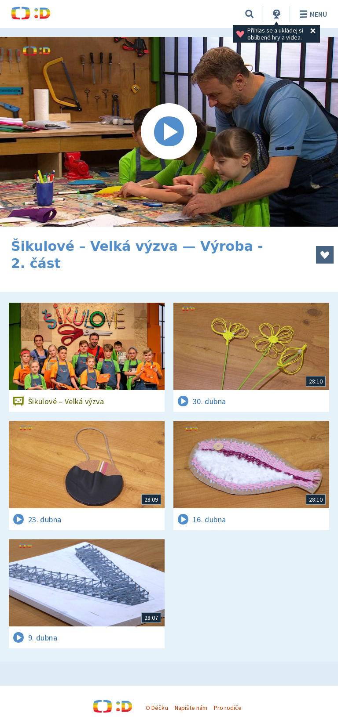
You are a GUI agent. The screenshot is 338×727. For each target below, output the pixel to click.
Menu (312, 14)
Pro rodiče (228, 708)
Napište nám (191, 708)
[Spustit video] (169, 132)
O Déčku (157, 708)
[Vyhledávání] (249, 14)
